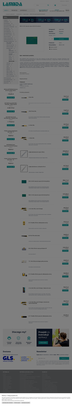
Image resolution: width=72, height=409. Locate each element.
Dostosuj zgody (17, 402)
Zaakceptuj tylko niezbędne (8, 402)
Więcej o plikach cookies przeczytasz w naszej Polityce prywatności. (13, 400)
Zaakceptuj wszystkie (25, 402)
